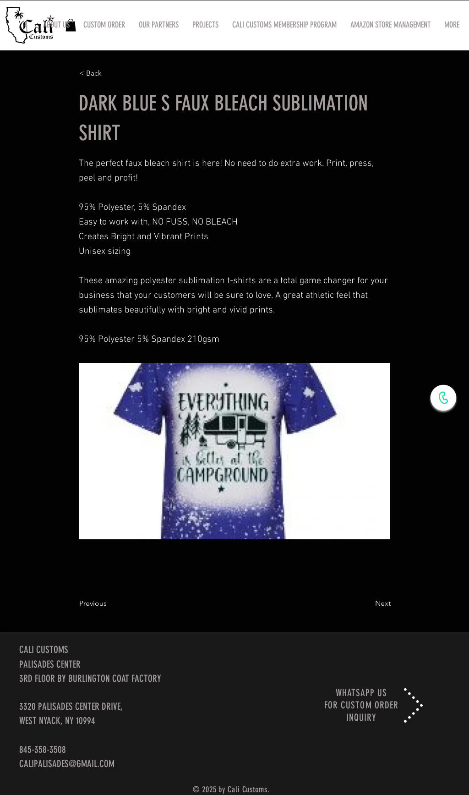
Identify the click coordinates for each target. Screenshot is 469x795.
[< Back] (109, 73)
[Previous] (109, 603)
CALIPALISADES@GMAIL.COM (67, 763)
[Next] (368, 603)
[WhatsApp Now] (443, 397)
